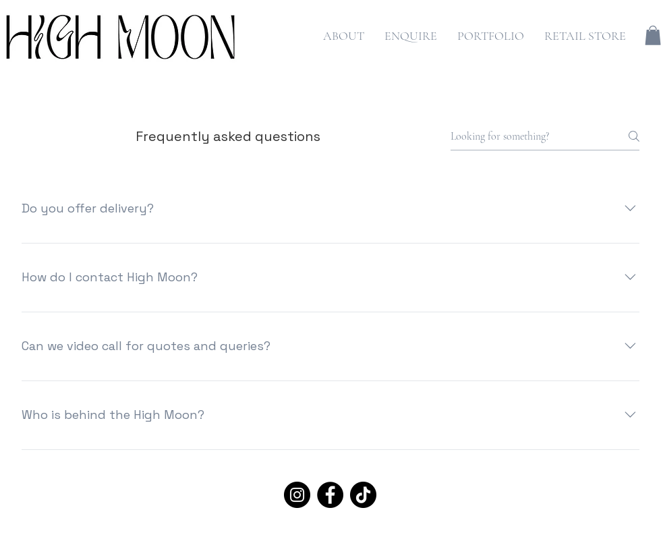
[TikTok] (363, 495)
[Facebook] (330, 495)
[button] (653, 35)
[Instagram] (297, 495)
